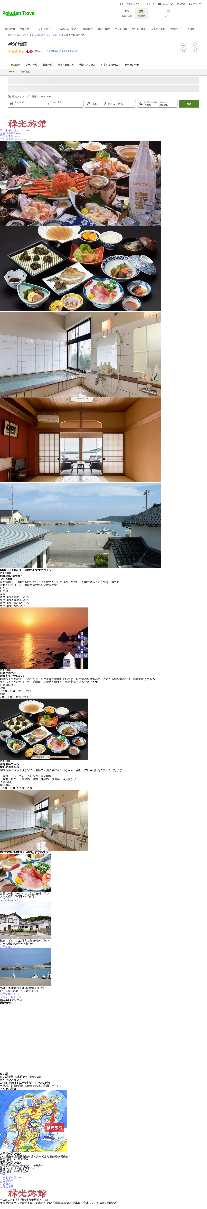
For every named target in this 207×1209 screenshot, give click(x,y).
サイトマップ (149, 4)
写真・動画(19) (65, 65)
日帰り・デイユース (42, 96)
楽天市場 (181, 4)
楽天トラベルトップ (17, 35)
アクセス (10, 136)
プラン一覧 (31, 65)
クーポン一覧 (132, 65)
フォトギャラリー (14, 130)
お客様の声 (11, 133)
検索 (189, 103)
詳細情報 (25, 72)
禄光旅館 (17, 44)
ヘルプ (120, 4)
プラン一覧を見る (11, 996)
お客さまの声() (110, 65)
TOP (3, 1174)
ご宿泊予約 (13, 139)
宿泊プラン (18, 96)
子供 (118, 104)
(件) (38, 51)
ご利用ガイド (133, 4)
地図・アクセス (87, 65)
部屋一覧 (47, 65)
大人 (110, 104)
